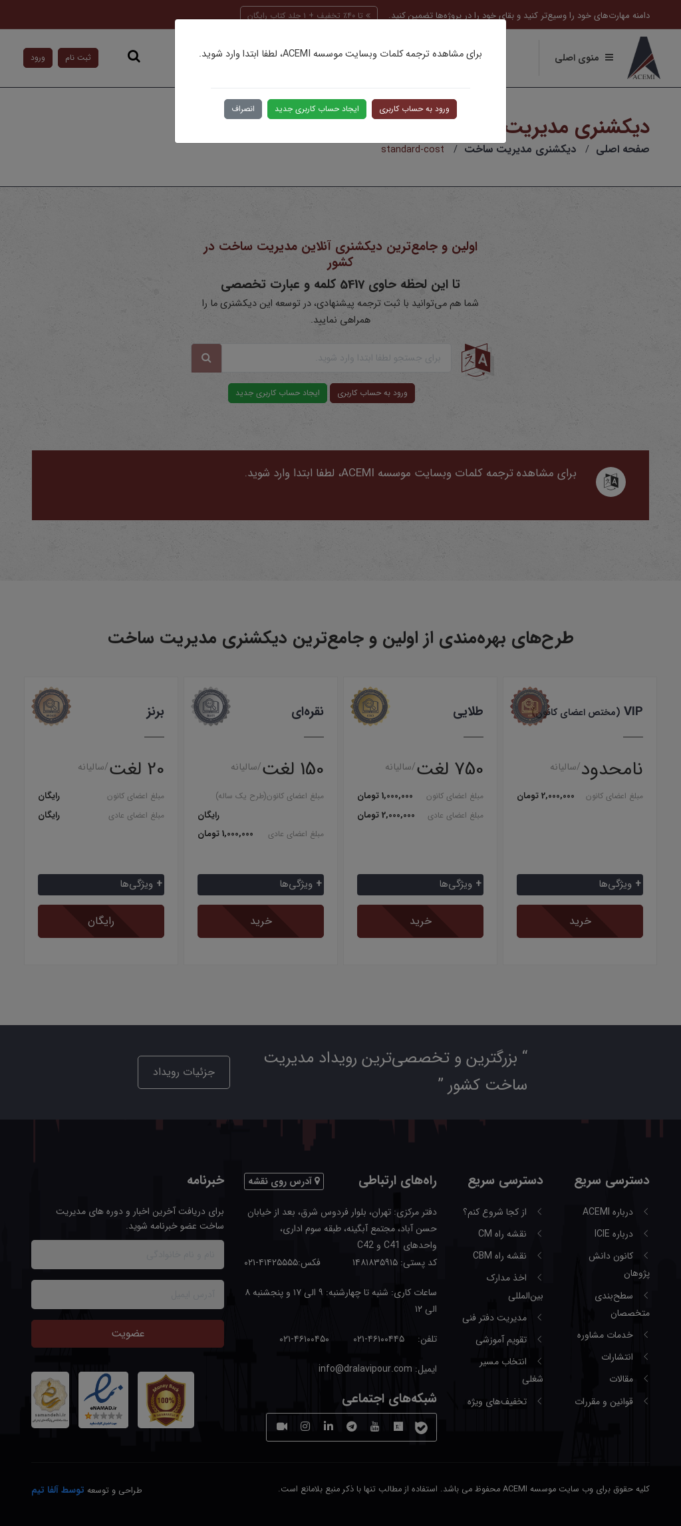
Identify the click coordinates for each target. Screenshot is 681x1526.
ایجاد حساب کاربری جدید (317, 108)
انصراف (243, 108)
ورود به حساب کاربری (414, 108)
